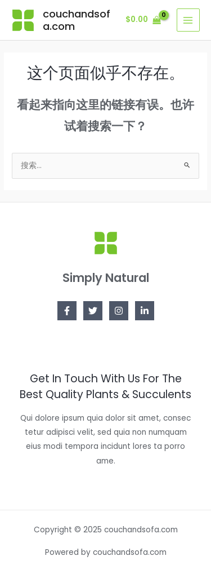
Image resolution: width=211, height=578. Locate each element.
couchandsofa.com (76, 20)
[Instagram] (118, 310)
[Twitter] (92, 310)
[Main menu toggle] (188, 20)
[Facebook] (67, 310)
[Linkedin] (144, 310)
